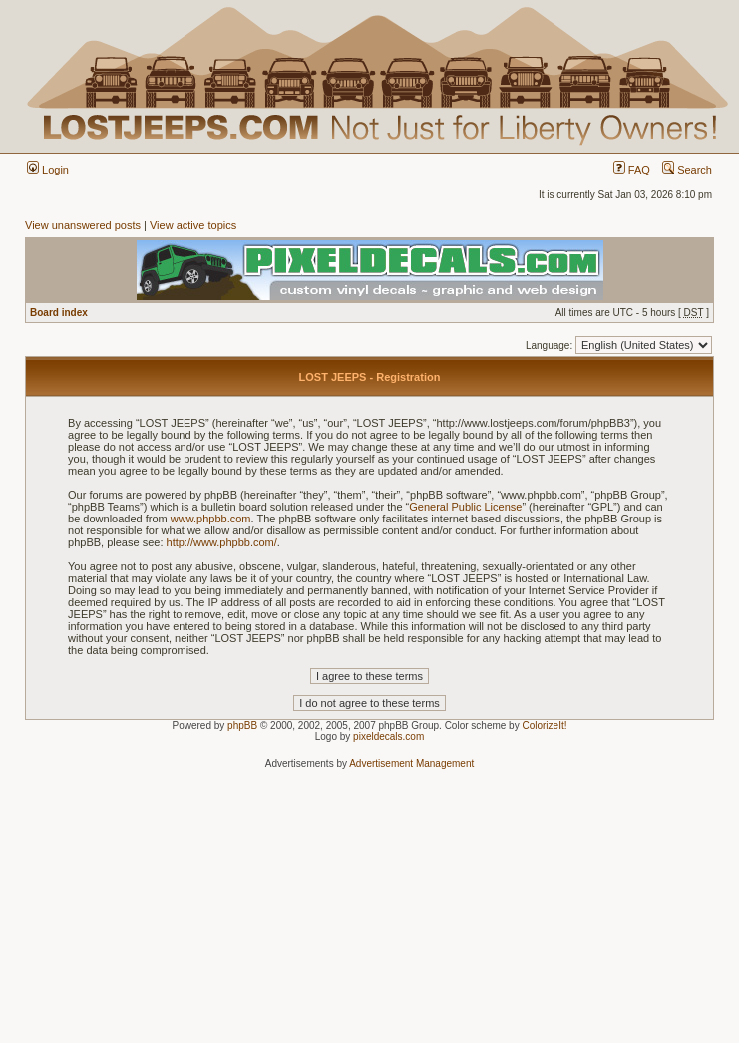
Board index (59, 312)
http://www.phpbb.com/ (222, 542)
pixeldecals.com (388, 736)
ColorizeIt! (544, 725)
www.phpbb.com (211, 518)
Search (687, 169)
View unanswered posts (83, 225)
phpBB (242, 725)
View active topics (193, 225)
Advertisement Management (411, 763)
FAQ (631, 169)
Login (48, 169)
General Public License (465, 507)
